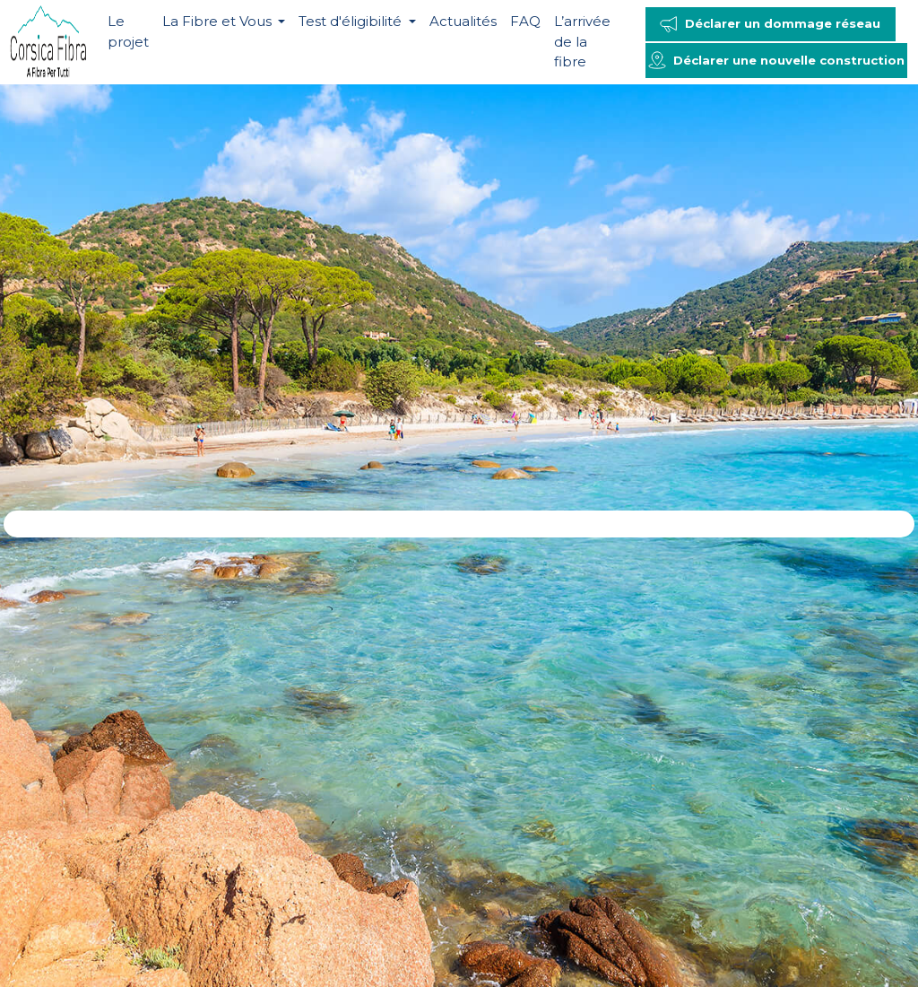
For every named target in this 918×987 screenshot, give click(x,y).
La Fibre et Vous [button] (218, 21)
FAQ (525, 21)
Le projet (128, 31)
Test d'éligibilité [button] (352, 21)
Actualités (463, 21)
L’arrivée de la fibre (582, 41)
